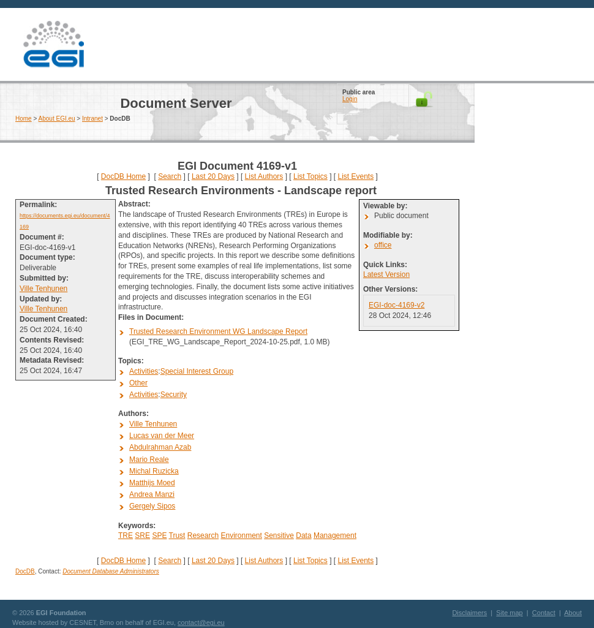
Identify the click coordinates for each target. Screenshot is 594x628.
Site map (509, 612)
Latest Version (386, 274)
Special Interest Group (196, 371)
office (382, 245)
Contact (543, 612)
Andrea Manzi (152, 494)
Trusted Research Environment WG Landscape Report (218, 331)
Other (138, 383)
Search (169, 176)
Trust (177, 535)
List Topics (310, 176)
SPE (159, 535)
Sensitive (279, 535)
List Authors (264, 176)
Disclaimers (469, 612)
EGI (53, 44)
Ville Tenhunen (43, 288)
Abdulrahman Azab (160, 447)
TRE (125, 535)
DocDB (25, 571)
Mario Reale (149, 459)
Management (335, 535)
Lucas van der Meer (161, 435)
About (573, 612)
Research (203, 535)
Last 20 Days (213, 176)
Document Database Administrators (110, 571)
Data (303, 535)
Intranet (92, 118)
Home (23, 118)
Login (349, 99)
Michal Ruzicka (154, 471)
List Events (355, 176)
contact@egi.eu (201, 622)
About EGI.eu (57, 118)
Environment (240, 535)
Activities (143, 371)
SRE (142, 535)
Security (173, 394)
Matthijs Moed (152, 483)
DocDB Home (123, 176)
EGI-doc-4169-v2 (396, 305)
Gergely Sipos (152, 506)
